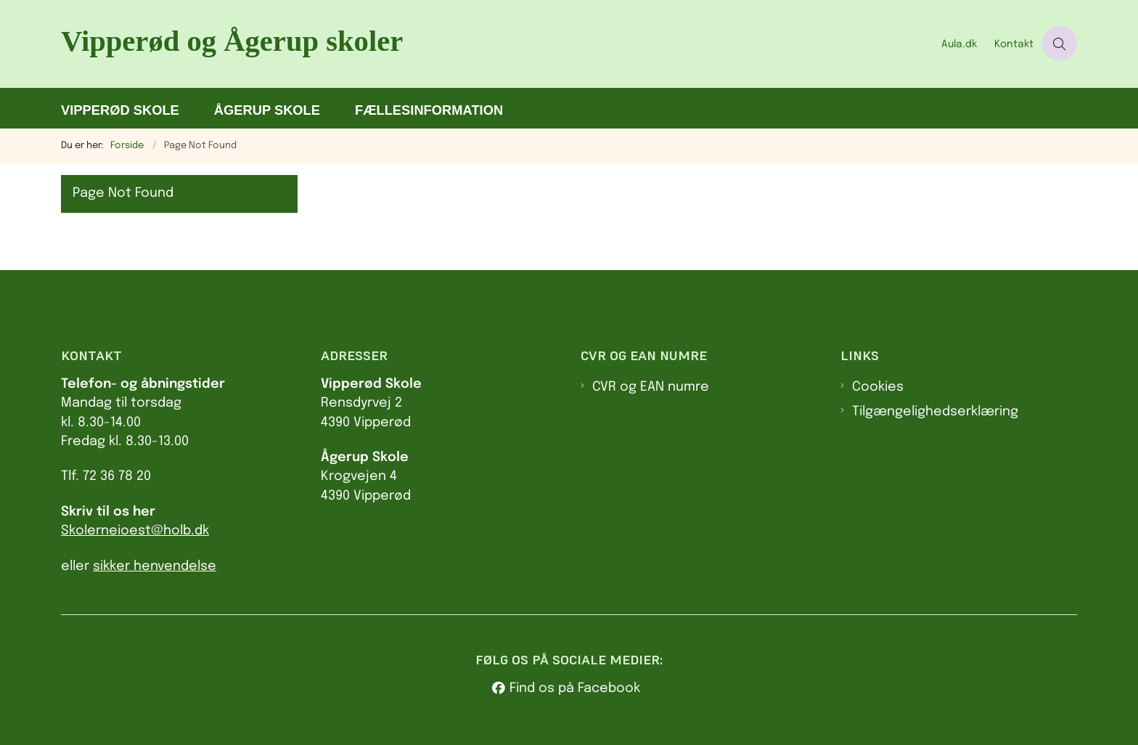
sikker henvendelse (154, 566)
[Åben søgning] (1059, 43)
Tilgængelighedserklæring (935, 411)
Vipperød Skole (120, 110)
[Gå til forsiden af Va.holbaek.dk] (497, 44)
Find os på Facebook (574, 688)
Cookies (878, 387)
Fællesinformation (429, 110)
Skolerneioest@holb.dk (135, 530)
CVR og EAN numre (650, 387)
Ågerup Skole (267, 110)
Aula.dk (959, 44)
